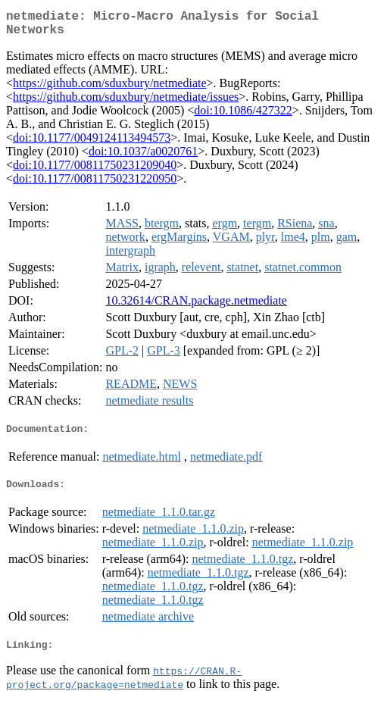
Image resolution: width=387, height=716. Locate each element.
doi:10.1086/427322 (243, 116)
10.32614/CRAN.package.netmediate (196, 306)
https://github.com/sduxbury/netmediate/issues (126, 102)
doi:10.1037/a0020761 (143, 157)
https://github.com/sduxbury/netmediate (110, 89)
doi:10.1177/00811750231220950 (94, 184)
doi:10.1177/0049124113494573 (91, 143)
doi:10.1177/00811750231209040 (94, 170)
